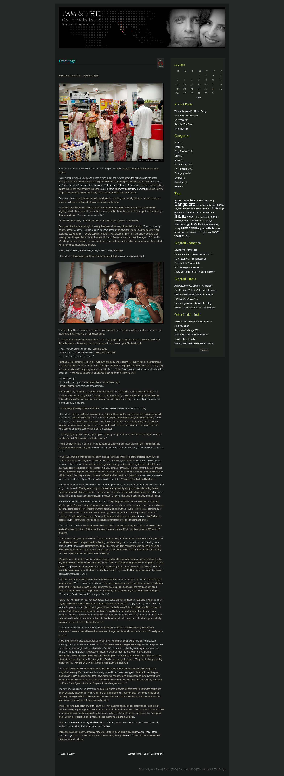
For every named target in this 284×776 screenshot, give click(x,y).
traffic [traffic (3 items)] (209, 232)
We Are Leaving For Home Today (190, 111)
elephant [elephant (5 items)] (206, 209)
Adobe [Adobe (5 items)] (177, 200)
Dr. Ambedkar (181, 120)
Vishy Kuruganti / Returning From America (194, 307)
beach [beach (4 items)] (212, 205)
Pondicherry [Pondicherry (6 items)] (212, 224)
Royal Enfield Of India (184, 339)
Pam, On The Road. (184, 124)
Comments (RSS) (187, 769)
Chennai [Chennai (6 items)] (186, 208)
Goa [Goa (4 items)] (176, 212)
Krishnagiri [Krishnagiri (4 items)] (205, 217)
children (94, 722)
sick (94, 726)
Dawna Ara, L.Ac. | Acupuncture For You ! (194, 254)
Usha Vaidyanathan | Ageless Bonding (192, 303)
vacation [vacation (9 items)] (179, 235)
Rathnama (86, 726)
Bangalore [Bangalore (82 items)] (184, 204)
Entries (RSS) (170, 769)
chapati (70, 566)
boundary (84, 722)
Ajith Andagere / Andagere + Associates (193, 286)
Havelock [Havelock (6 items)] (191, 212)
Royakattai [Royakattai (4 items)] (179, 232)
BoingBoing (132, 185)
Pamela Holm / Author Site (187, 263)
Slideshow (179, 182)
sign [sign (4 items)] (196, 232)
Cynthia (110, 722)
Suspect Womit (67, 754)
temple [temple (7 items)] (202, 232)
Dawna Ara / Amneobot (185, 250)
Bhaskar (75, 722)
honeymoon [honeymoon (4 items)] (208, 212)
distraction (121, 722)
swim (99, 726)
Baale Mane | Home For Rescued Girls (193, 321)
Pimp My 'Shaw (181, 326)
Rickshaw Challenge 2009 (187, 330)
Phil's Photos (180, 169)
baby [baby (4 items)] (212, 200)
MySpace (63, 185)
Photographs (180, 173)
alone (67, 722)
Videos (177, 186)
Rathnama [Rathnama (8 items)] (214, 228)
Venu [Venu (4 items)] (187, 236)
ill (140, 722)
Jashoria (146, 722)
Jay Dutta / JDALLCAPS (186, 299)
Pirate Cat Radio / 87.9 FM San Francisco (194, 272)
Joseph (154, 722)
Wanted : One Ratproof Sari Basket (145, 754)
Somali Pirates (107, 189)
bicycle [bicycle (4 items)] (177, 209)
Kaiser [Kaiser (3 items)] (196, 217)
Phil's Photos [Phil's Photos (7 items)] (198, 224)
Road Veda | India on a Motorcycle (191, 334)
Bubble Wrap (157, 492)
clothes (102, 722)
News (177, 160)
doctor (130, 722)
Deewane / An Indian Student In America (193, 294)
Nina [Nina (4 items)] (187, 220)
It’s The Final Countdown (186, 115)
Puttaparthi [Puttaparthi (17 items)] (189, 228)
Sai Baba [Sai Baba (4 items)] (189, 232)
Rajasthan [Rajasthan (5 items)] (202, 228)
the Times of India (117, 185)
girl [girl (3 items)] (223, 209)
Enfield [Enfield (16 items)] (216, 208)
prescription (74, 726)
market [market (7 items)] (214, 216)
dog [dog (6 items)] (199, 208)
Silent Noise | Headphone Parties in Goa (193, 343)
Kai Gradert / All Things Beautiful (190, 259)
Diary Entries (151, 732)
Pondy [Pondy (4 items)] (177, 228)
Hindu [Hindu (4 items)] (199, 212)
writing (106, 726)
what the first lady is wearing (133, 189)
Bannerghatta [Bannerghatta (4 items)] (202, 205)
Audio (141, 732)
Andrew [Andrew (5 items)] (205, 200)
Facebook (156, 181)
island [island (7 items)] (190, 216)
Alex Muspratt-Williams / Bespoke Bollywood (195, 290)
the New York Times (78, 185)
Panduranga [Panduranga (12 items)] (182, 224)
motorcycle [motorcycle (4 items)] (179, 220)
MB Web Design (217, 769)
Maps (177, 156)
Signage (178, 178)
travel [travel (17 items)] (216, 232)
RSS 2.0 (130, 735)
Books (177, 147)
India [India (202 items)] (180, 216)
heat (136, 722)
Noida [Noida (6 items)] (193, 220)
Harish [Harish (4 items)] (182, 212)
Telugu (69, 520)
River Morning (181, 129)
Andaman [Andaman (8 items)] (195, 200)
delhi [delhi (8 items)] (194, 208)
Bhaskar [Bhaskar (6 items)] (220, 205)
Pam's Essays (65, 735)
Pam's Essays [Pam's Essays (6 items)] (204, 220)
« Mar (198, 97)
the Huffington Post (98, 185)
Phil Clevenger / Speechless (188, 267)
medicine (63, 726)
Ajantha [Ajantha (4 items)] (185, 200)
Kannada (141, 516)
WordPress (156, 769)
